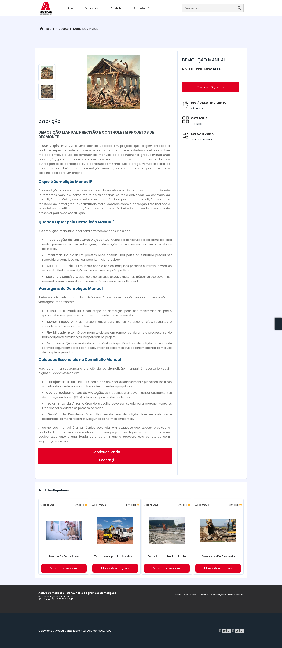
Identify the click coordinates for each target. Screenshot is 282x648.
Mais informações (64, 568)
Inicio (69, 8)
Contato (116, 8)
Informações (218, 594)
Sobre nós (92, 8)
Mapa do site (236, 594)
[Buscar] (239, 8)
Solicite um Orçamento (210, 87)
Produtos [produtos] (141, 8)
